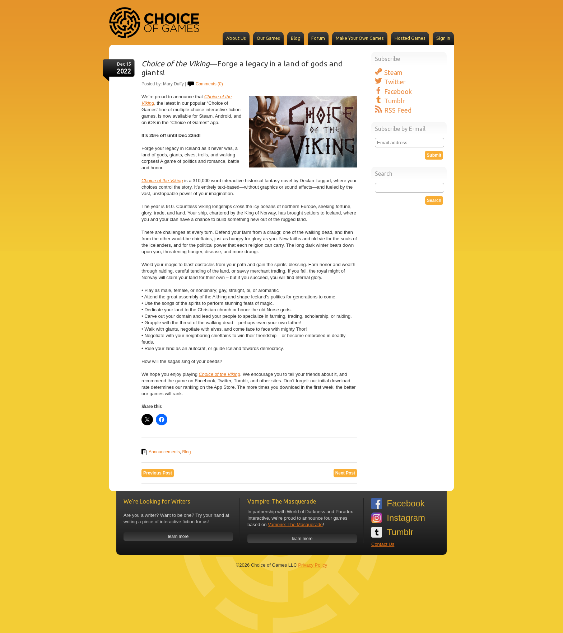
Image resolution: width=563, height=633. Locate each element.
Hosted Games (410, 38)
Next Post (345, 473)
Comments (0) (209, 83)
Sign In (443, 38)
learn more (178, 536)
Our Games (268, 38)
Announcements (164, 451)
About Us (236, 38)
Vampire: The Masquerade (295, 524)
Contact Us (382, 544)
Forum (318, 38)
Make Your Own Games (360, 38)
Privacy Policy (312, 565)
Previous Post (157, 473)
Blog (296, 38)
